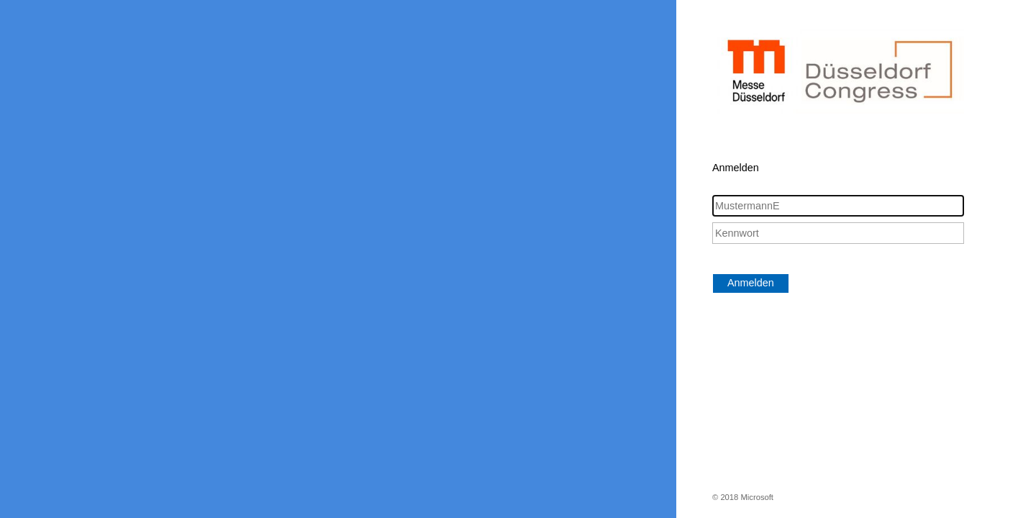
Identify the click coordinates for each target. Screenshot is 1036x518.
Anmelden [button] (750, 282)
